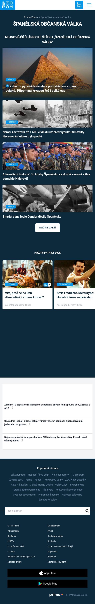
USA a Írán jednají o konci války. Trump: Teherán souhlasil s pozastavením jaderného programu (43, 423)
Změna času (16, 479)
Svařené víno (77, 484)
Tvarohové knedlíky (48, 494)
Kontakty (52, 541)
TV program (77, 474)
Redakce (52, 556)
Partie (29, 479)
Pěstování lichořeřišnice (69, 489)
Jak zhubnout (18, 474)
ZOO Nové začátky (75, 479)
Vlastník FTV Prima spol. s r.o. (21, 556)
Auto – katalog (19, 484)
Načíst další (47, 227)
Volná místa (13, 531)
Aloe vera (48, 489)
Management (54, 525)
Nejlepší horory (60, 474)
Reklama (12, 536)
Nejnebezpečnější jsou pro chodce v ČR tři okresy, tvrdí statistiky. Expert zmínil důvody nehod (45, 439)
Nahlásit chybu (15, 562)
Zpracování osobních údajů (60, 546)
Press (50, 531)
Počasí (38, 479)
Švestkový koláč (47, 499)
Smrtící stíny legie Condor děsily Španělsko (31, 216)
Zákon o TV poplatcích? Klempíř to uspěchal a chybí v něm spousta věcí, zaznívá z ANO (47, 406)
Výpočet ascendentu (24, 494)
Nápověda (52, 551)
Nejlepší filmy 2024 (38, 474)
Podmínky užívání (16, 546)
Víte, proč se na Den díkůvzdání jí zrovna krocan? (24, 295)
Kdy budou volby (54, 479)
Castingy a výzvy (55, 536)
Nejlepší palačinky (72, 494)
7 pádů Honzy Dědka (41, 484)
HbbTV (11, 541)
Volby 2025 (61, 484)
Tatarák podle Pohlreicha (26, 489)
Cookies (11, 551)
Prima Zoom (31, 17)
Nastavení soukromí (57, 562)
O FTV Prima (13, 525)
